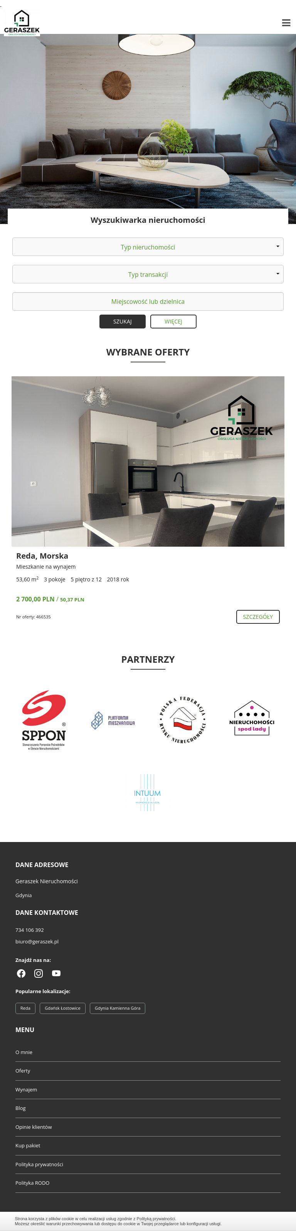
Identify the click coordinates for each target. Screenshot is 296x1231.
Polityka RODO (32, 1182)
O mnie (23, 1052)
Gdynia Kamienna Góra (117, 1008)
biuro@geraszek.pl (37, 941)
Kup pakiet (27, 1145)
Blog (20, 1108)
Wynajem (26, 1089)
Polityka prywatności (39, 1164)
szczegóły (258, 616)
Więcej (173, 321)
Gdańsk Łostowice (62, 1008)
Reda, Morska (42, 556)
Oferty (22, 1070)
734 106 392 (29, 929)
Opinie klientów (33, 1126)
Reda (25, 1008)
